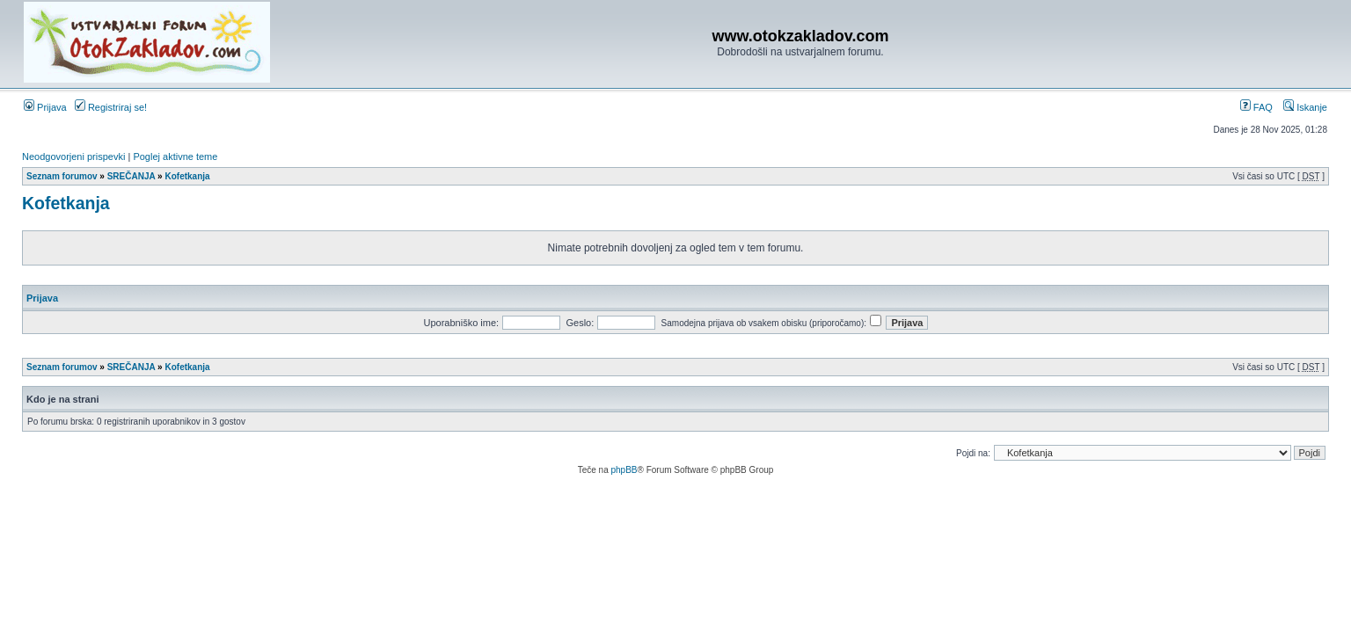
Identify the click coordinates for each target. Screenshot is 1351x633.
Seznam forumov (62, 176)
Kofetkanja (186, 176)
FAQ (1256, 107)
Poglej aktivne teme (175, 156)
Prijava (45, 107)
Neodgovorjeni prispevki (73, 156)
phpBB (623, 470)
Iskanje (1305, 107)
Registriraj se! (111, 107)
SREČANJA (131, 176)
